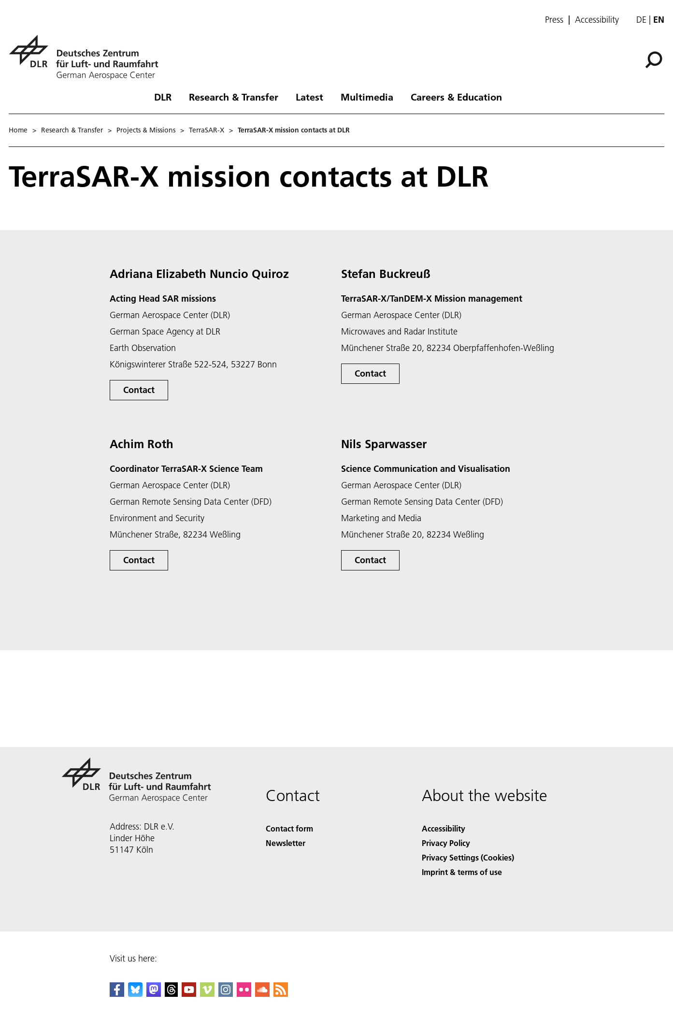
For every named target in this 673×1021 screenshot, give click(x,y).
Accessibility (597, 20)
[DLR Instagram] (225, 993)
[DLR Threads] (171, 993)
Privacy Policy (446, 843)
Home (18, 130)
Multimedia (367, 96)
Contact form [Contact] (289, 828)
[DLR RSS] (280, 993)
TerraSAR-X (206, 130)
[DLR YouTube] (189, 993)
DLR (163, 96)
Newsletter (285, 843)
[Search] (653, 60)
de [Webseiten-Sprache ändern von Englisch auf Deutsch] (641, 19)
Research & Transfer (233, 96)
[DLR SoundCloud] (262, 993)
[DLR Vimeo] (207, 993)
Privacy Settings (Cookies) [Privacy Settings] (468, 857)
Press (554, 20)
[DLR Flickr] (244, 993)
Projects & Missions (145, 130)
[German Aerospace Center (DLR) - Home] (87, 57)
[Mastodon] (153, 993)
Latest (309, 96)
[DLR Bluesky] (135, 993)
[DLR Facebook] (117, 993)
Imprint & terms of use (462, 872)
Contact (139, 389)
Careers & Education (456, 96)
